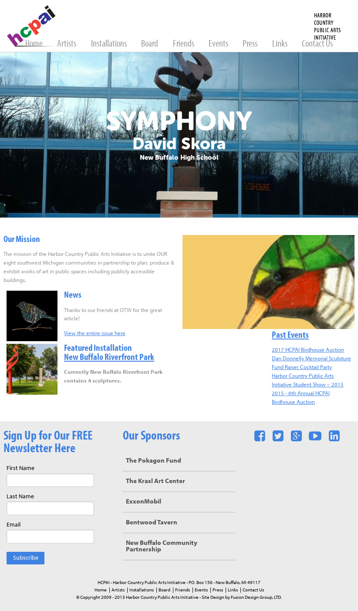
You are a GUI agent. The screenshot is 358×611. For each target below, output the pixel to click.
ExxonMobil (143, 502)
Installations (109, 44)
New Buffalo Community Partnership (161, 546)
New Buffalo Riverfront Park (109, 357)
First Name (20, 468)
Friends (184, 44)
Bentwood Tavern (151, 523)
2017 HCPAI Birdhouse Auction (308, 350)
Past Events (290, 335)
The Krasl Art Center (155, 481)
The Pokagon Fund (153, 461)
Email (13, 525)
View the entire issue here (94, 333)
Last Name (20, 497)
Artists (67, 44)
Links (280, 44)
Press (251, 44)
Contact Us (317, 44)
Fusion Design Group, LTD (256, 597)
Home (34, 44)
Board (150, 44)
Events (219, 44)
